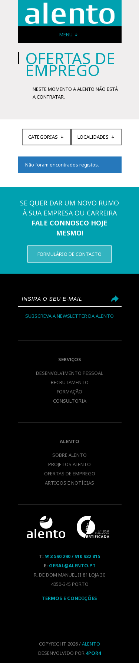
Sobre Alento (69, 455)
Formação (69, 391)
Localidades (93, 136)
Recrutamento (70, 382)
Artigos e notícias (69, 482)
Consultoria (69, 401)
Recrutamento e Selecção (70, 13)
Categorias (43, 136)
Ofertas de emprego (69, 473)
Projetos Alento (69, 464)
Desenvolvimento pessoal (69, 373)
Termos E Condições (69, 598)
